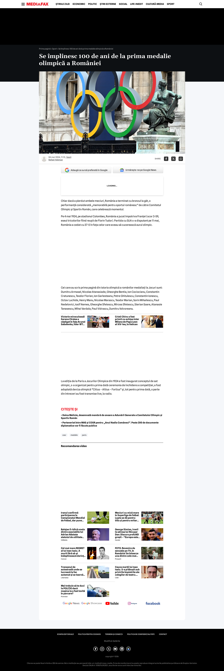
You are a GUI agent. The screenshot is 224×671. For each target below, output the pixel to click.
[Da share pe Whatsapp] (181, 159)
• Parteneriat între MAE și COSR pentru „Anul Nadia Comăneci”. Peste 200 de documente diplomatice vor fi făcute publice (110, 424)
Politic (92, 4)
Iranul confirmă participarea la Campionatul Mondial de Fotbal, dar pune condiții (73, 517)
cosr (64, 435)
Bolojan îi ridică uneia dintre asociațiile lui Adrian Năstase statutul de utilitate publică (73, 533)
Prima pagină (45, 49)
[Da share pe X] (173, 159)
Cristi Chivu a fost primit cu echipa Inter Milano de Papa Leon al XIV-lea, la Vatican (127, 320)
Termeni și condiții (114, 634)
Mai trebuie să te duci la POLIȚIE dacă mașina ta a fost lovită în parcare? (73, 590)
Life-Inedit (136, 4)
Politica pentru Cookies (89, 634)
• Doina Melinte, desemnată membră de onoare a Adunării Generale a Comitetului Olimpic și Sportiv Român (111, 417)
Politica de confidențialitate (141, 634)
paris (84, 435)
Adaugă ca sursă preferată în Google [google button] (86, 170)
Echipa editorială (65, 634)
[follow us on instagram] (132, 603)
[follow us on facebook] (153, 603)
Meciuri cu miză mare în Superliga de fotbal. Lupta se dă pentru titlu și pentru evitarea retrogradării (127, 517)
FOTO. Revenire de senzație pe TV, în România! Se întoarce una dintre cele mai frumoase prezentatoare (126, 552)
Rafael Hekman (56, 160)
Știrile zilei (63, 4)
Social (123, 4)
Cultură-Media (155, 4)
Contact (163, 634)
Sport (170, 4)
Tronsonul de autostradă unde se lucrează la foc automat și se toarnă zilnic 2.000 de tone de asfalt (73, 571)
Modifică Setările (112, 641)
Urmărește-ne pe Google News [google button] (138, 170)
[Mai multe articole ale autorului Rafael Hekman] (44, 159)
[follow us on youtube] (112, 603)
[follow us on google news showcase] (91, 603)
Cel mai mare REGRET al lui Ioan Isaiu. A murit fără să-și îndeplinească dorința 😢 (73, 552)
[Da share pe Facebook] (166, 159)
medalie (74, 435)
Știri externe (108, 4)
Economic (79, 4)
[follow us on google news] (71, 603)
